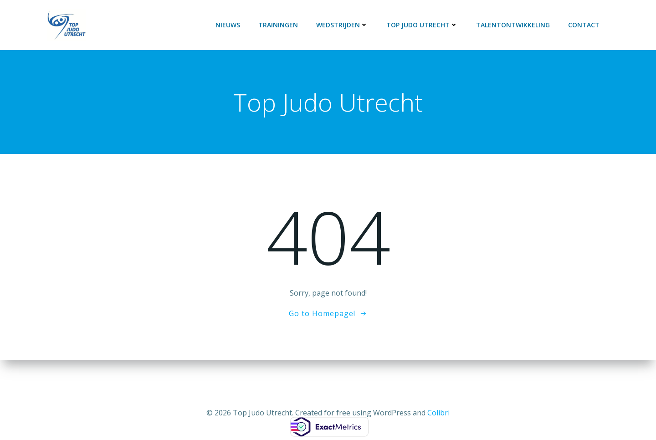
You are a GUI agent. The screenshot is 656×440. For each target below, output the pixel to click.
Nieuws (227, 24)
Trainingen (278, 24)
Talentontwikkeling (513, 24)
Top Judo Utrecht (422, 24)
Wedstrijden (342, 24)
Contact (584, 24)
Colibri (438, 413)
